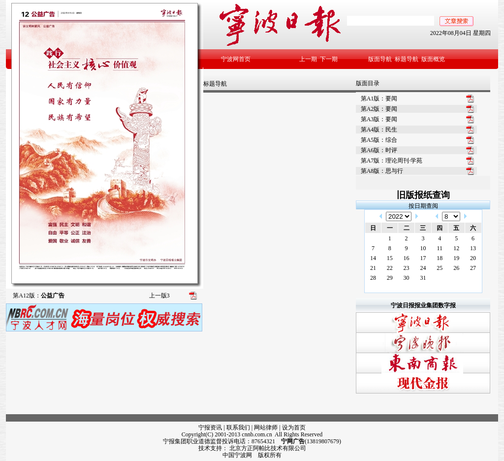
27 (473, 267)
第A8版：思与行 (382, 170)
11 (440, 248)
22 (390, 267)
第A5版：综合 (379, 139)
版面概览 (433, 59)
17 (423, 258)
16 (407, 258)
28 (373, 277)
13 (473, 248)
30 (407, 277)
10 (423, 248)
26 (456, 267)
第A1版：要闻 (379, 98)
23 (407, 267)
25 (439, 267)
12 (456, 248)
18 (439, 258)
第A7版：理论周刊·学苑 (392, 160)
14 (373, 258)
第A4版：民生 (379, 129)
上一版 (159, 295)
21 (373, 267)
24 (423, 267)
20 (473, 258)
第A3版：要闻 (379, 119)
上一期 (308, 59)
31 (423, 277)
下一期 (329, 59)
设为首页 (294, 427)
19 (456, 258)
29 (390, 277)
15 (390, 258)
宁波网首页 (236, 59)
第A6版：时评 (379, 150)
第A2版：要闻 (379, 108)
